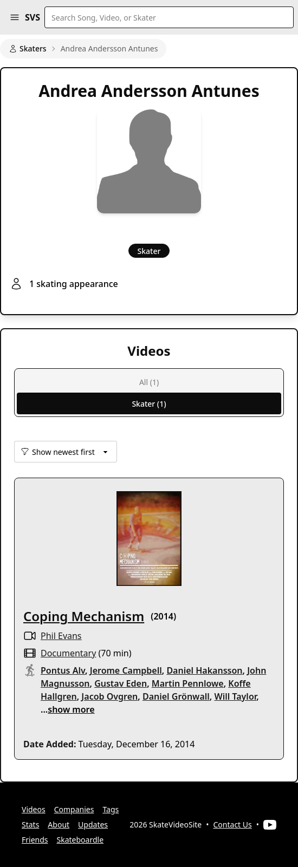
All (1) (149, 382)
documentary (68, 653)
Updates (93, 824)
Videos (34, 809)
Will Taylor (235, 696)
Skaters (28, 48)
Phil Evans (61, 636)
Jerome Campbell (126, 670)
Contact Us (232, 824)
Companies (74, 809)
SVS (32, 17)
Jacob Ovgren (109, 696)
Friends (35, 840)
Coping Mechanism (83, 616)
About (58, 824)
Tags (110, 809)
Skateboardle (80, 840)
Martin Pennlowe (188, 683)
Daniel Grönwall (176, 696)
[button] (14, 17)
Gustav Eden (120, 683)
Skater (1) (149, 404)
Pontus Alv (63, 670)
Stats (30, 824)
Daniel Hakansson (204, 670)
